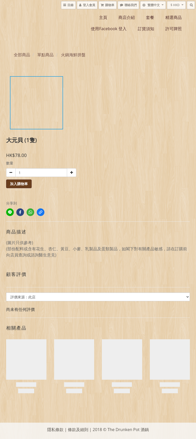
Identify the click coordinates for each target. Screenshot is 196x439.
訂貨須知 (146, 28)
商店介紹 (126, 17)
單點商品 (45, 55)
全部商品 (22, 55)
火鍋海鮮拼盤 (73, 55)
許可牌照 (173, 28)
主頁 (103, 17)
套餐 (150, 17)
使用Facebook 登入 (108, 28)
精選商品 (173, 17)
